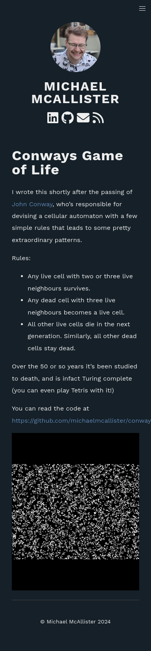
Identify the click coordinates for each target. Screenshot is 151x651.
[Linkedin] (52, 120)
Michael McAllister (75, 92)
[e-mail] (83, 120)
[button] (142, 9)
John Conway (32, 204)
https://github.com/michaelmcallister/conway (81, 420)
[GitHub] (68, 120)
